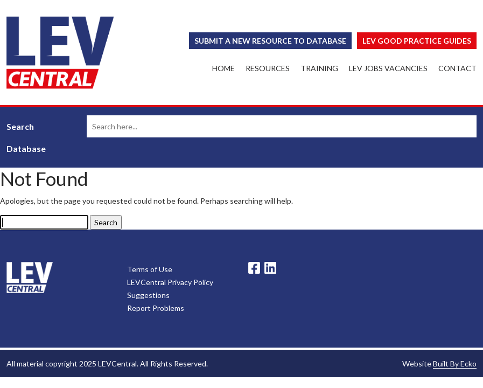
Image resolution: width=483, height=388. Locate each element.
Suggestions (148, 295)
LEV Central (60, 52)
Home (223, 68)
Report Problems (155, 308)
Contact (457, 68)
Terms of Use (149, 269)
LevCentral (29, 277)
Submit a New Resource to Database (270, 40)
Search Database (26, 137)
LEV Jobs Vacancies (388, 68)
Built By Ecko (455, 363)
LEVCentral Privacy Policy (170, 282)
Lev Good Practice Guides (416, 40)
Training (319, 68)
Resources (268, 68)
